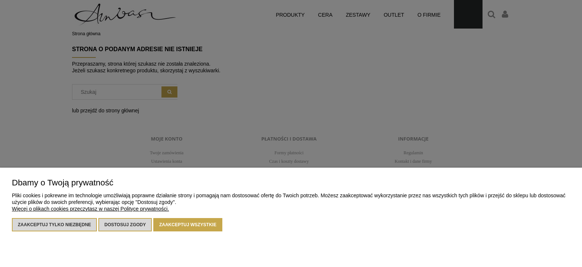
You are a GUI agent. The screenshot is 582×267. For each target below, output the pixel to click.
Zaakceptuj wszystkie (187, 224)
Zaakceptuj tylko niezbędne (54, 224)
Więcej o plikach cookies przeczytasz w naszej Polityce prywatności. (90, 209)
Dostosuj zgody (125, 224)
